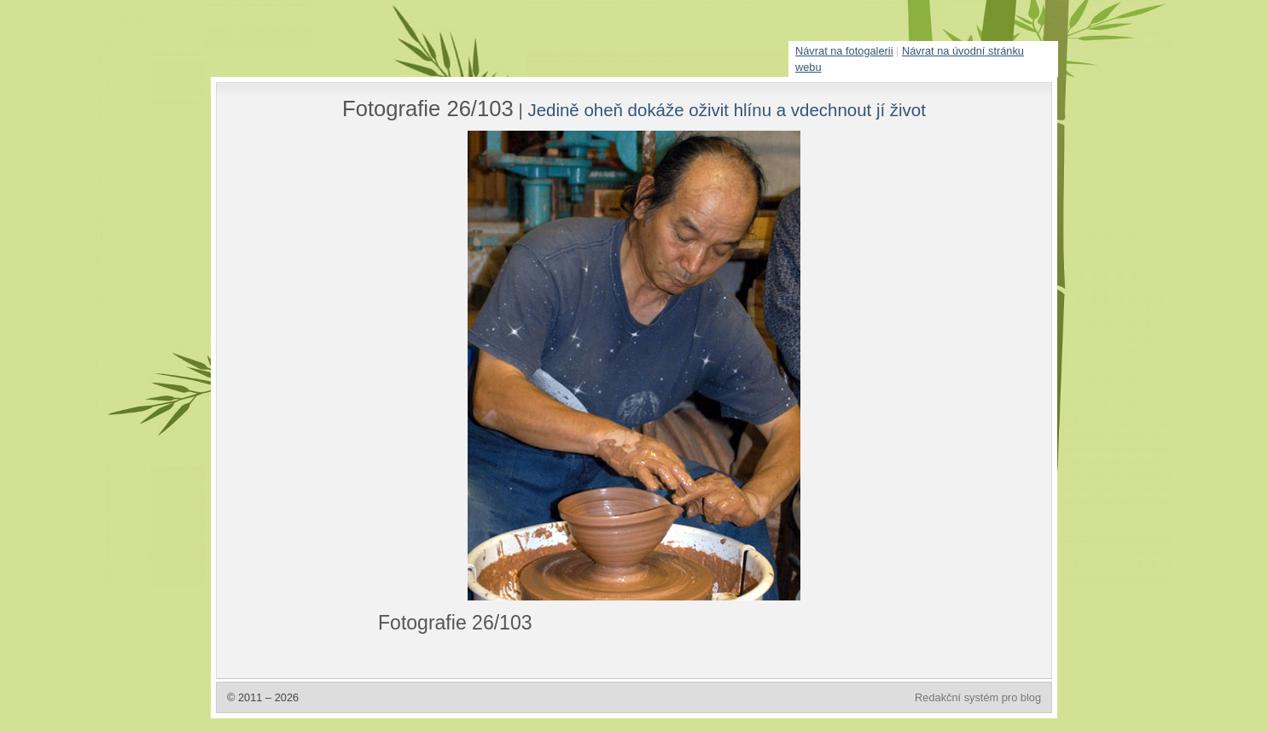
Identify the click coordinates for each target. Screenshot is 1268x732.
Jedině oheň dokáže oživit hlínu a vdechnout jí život (726, 110)
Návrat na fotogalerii (844, 50)
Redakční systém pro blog (978, 697)
